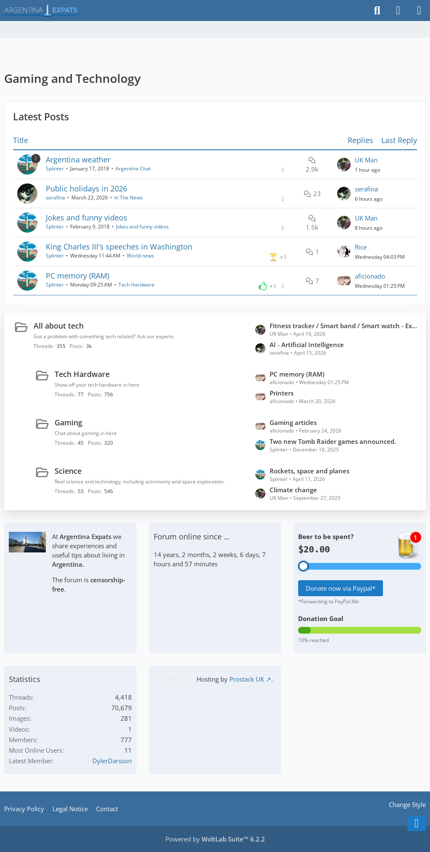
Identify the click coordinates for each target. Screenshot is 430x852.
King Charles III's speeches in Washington (119, 247)
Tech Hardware (136, 284)
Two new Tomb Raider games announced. (333, 441)
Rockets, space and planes (309, 471)
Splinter (55, 168)
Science (68, 471)
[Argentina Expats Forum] (41, 10)
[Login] (398, 10)
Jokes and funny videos (86, 217)
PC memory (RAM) (77, 276)
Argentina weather (78, 159)
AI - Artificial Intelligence (307, 344)
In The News (128, 197)
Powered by (215, 839)
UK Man (366, 160)
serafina (55, 197)
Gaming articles (293, 422)
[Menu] (419, 10)
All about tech (59, 326)
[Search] (377, 10)
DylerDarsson (112, 760)
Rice (361, 247)
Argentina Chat (133, 168)
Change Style (407, 804)
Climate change (293, 490)
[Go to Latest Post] (344, 164)
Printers (282, 393)
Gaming (68, 422)
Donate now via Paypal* (340, 588)
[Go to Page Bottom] (416, 823)
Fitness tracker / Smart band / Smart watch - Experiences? (343, 325)
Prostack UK (246, 679)
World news (140, 255)
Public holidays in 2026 (86, 188)
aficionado (370, 276)
